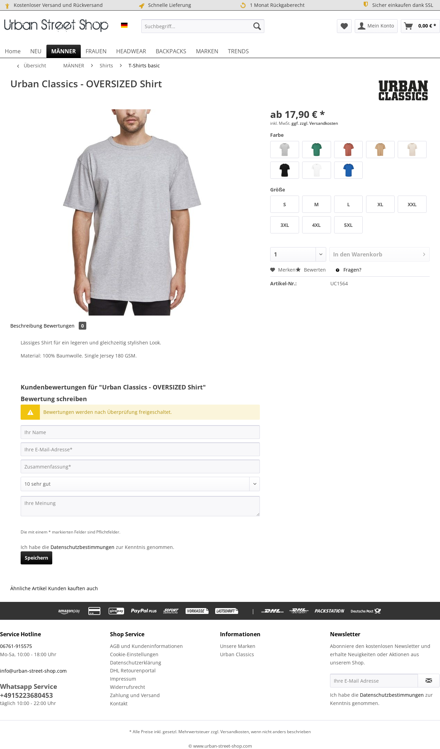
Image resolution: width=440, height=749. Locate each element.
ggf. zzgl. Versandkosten (315, 123)
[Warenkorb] (420, 26)
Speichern (36, 557)
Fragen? (348, 269)
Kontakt (119, 703)
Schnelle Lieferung (164, 5)
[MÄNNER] (63, 51)
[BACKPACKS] (171, 51)
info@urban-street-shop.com (33, 671)
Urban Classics (237, 654)
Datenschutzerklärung (135, 662)
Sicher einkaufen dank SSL (397, 4)
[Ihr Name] (140, 432)
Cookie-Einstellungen (134, 654)
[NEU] (35, 51)
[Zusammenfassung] (140, 466)
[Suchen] (257, 26)
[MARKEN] (207, 51)
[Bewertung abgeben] (140, 484)
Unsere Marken (237, 646)
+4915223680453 (26, 695)
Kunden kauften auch (73, 588)
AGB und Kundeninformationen (146, 646)
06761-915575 (16, 646)
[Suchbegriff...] (202, 26)
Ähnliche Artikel (28, 588)
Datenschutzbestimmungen (82, 547)
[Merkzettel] (344, 26)
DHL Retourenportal (133, 670)
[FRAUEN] (96, 51)
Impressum (123, 678)
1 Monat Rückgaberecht (272, 5)
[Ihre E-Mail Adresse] (374, 680)
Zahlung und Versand (135, 695)
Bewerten (311, 269)
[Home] (12, 51)
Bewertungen (65, 325)
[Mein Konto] (376, 26)
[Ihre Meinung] (140, 506)
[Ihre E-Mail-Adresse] (140, 449)
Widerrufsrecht (127, 687)
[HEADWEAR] (131, 51)
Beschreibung (26, 325)
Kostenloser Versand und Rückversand (53, 5)
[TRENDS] (238, 51)
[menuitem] (202, 26)
